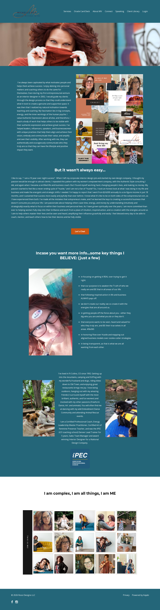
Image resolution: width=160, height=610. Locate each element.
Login (145, 11)
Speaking (119, 11)
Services (67, 11)
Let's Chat (80, 231)
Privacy (126, 595)
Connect (109, 11)
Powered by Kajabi (140, 595)
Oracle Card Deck (82, 11)
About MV (97, 11)
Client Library (133, 11)
